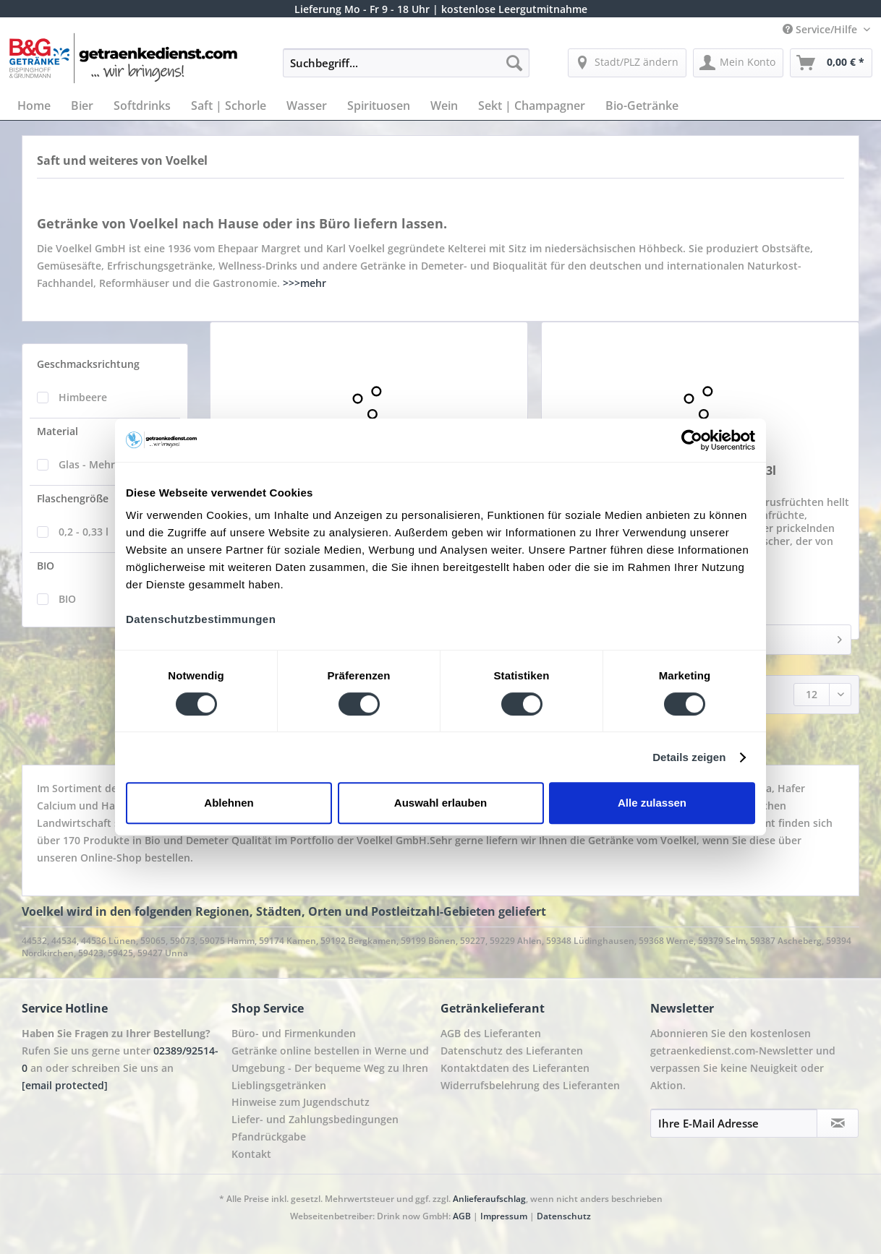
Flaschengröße (72, 498)
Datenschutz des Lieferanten (511, 1050)
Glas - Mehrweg (97, 464)
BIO (45, 565)
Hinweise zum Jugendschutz (300, 1102)
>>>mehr (304, 283)
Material (57, 431)
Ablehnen (228, 802)
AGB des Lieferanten (490, 1033)
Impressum (504, 1216)
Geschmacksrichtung (88, 364)
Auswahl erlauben (440, 802)
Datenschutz (564, 1216)
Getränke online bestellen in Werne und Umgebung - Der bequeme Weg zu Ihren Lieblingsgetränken (330, 1068)
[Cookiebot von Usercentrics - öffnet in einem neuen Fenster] (692, 440)
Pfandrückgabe (268, 1136)
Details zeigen (688, 757)
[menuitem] (406, 69)
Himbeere (83, 397)
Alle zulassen (652, 802)
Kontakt (251, 1154)
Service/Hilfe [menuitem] (821, 29)
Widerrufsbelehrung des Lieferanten (530, 1085)
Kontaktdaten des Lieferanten (515, 1068)
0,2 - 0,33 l (83, 531)
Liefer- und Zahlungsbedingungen (315, 1119)
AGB (462, 1216)
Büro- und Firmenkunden (293, 1033)
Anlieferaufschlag (489, 1199)
